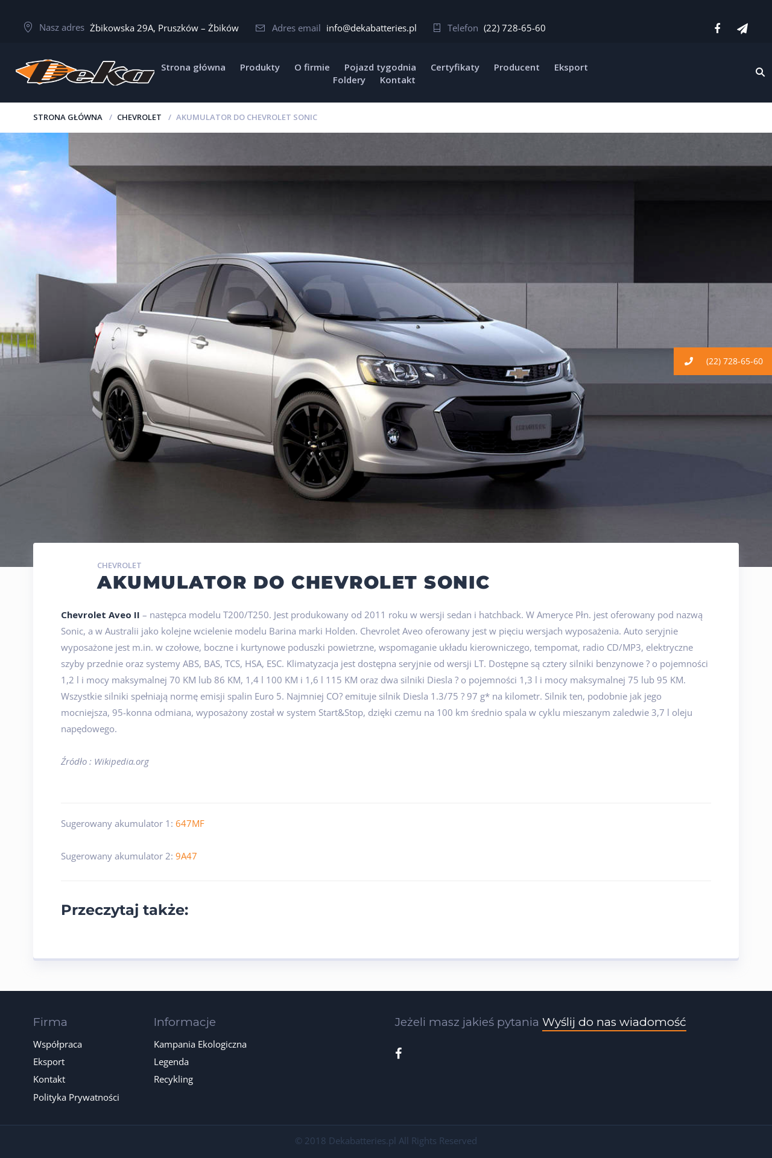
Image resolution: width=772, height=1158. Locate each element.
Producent (517, 67)
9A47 (186, 856)
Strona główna (193, 67)
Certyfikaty (455, 67)
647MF (190, 823)
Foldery (349, 80)
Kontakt (398, 80)
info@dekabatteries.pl (371, 28)
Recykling (173, 1079)
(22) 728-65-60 (515, 28)
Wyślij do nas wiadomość (614, 1022)
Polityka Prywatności (76, 1097)
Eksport (571, 67)
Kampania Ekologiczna (200, 1044)
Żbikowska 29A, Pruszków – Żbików (164, 28)
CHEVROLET (139, 117)
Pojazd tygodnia (380, 67)
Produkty (260, 67)
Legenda (171, 1061)
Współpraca (57, 1044)
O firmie (312, 67)
